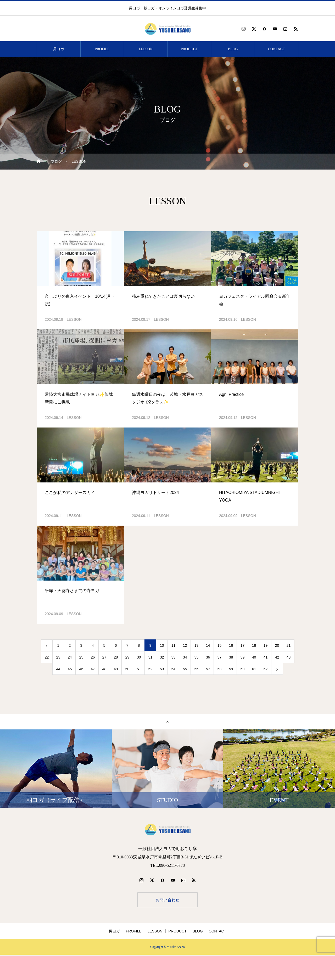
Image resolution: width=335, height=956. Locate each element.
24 (70, 657)
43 (289, 657)
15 (219, 645)
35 (196, 657)
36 (208, 657)
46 (81, 669)
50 (127, 669)
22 (47, 657)
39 (243, 657)
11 (173, 645)
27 (104, 657)
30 (139, 657)
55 (185, 669)
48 (104, 669)
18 (254, 645)
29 (127, 657)
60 (243, 669)
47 (93, 669)
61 (254, 669)
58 (219, 669)
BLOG (233, 49)
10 (162, 645)
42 (277, 657)
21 (289, 645)
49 (116, 669)
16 (231, 645)
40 (254, 657)
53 (162, 669)
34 (185, 657)
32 (162, 657)
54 (173, 669)
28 (116, 657)
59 (231, 669)
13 (196, 645)
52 (150, 669)
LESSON (146, 49)
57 (208, 669)
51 (139, 669)
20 (277, 645)
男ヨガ (58, 49)
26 (93, 657)
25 (81, 657)
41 (266, 657)
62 (266, 669)
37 (219, 657)
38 (231, 657)
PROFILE (102, 49)
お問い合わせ (167, 900)
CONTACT (276, 49)
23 (58, 657)
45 (70, 669)
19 (266, 645)
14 (208, 645)
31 (150, 657)
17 (243, 645)
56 (196, 669)
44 (58, 669)
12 (185, 645)
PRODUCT (189, 49)
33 (173, 657)
